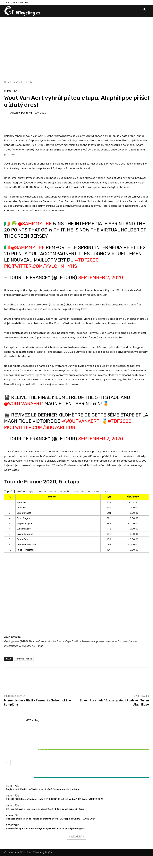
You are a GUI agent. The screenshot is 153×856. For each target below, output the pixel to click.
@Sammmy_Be (35, 223)
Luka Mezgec (24, 528)
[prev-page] (6, 762)
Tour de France (23, 658)
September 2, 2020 (100, 277)
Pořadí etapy (25, 491)
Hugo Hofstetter (25, 549)
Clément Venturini (26, 544)
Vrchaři (64, 491)
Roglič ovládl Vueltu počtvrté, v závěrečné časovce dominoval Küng (43, 789)
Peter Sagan (23, 518)
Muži (16, 82)
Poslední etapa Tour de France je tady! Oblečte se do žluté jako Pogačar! (46, 828)
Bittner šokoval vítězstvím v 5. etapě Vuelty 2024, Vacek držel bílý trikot (28, 751)
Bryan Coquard (25, 534)
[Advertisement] (76, 46)
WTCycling (25, 112)
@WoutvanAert (23, 403)
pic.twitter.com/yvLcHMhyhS (40, 266)
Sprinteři (78, 491)
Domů (7, 82)
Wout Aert (22, 502)
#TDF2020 (87, 260)
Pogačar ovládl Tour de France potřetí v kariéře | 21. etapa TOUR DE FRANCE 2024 (51, 819)
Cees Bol (21, 507)
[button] (144, 9)
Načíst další (76, 836)
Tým (105, 491)
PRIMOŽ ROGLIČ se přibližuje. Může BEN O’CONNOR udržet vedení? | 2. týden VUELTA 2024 (54, 799)
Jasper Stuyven (25, 523)
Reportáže (27, 82)
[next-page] (12, 762)
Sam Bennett (24, 513)
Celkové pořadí (47, 491)
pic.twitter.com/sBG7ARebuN (39, 427)
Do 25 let (93, 491)
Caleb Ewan (23, 539)
